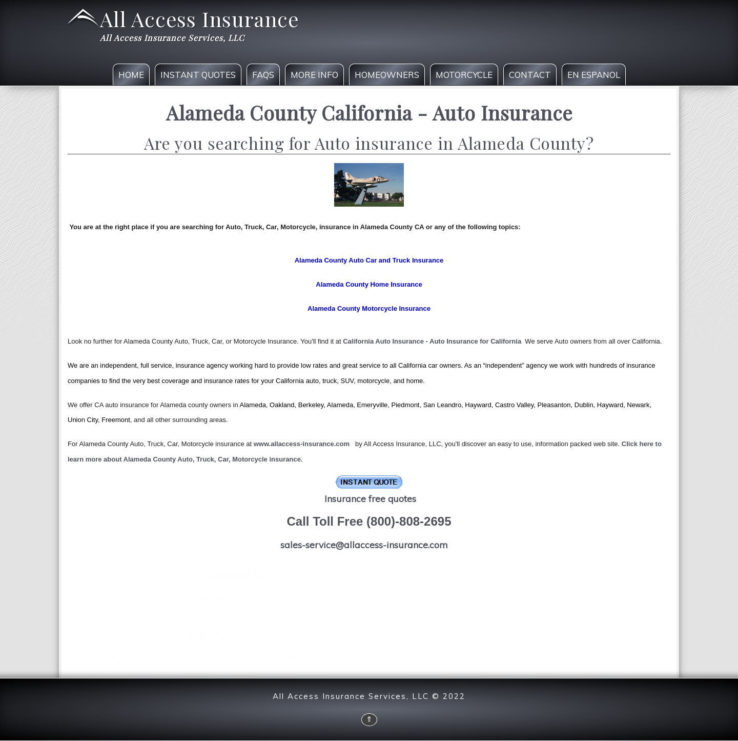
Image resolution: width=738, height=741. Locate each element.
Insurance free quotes (370, 498)
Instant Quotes (198, 74)
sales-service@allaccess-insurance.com (363, 544)
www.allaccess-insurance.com (302, 444)
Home (131, 74)
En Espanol (593, 74)
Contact (530, 74)
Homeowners (387, 74)
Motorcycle (464, 74)
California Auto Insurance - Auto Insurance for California (432, 341)
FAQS (263, 74)
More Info (314, 74)
